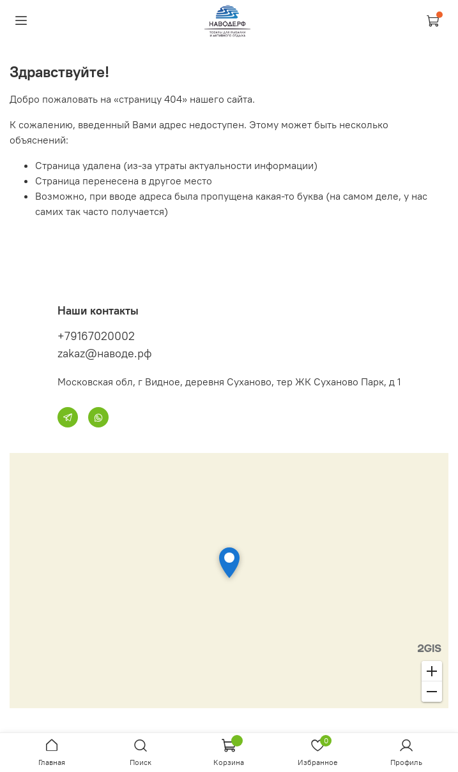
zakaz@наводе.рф (104, 353)
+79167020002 (96, 336)
